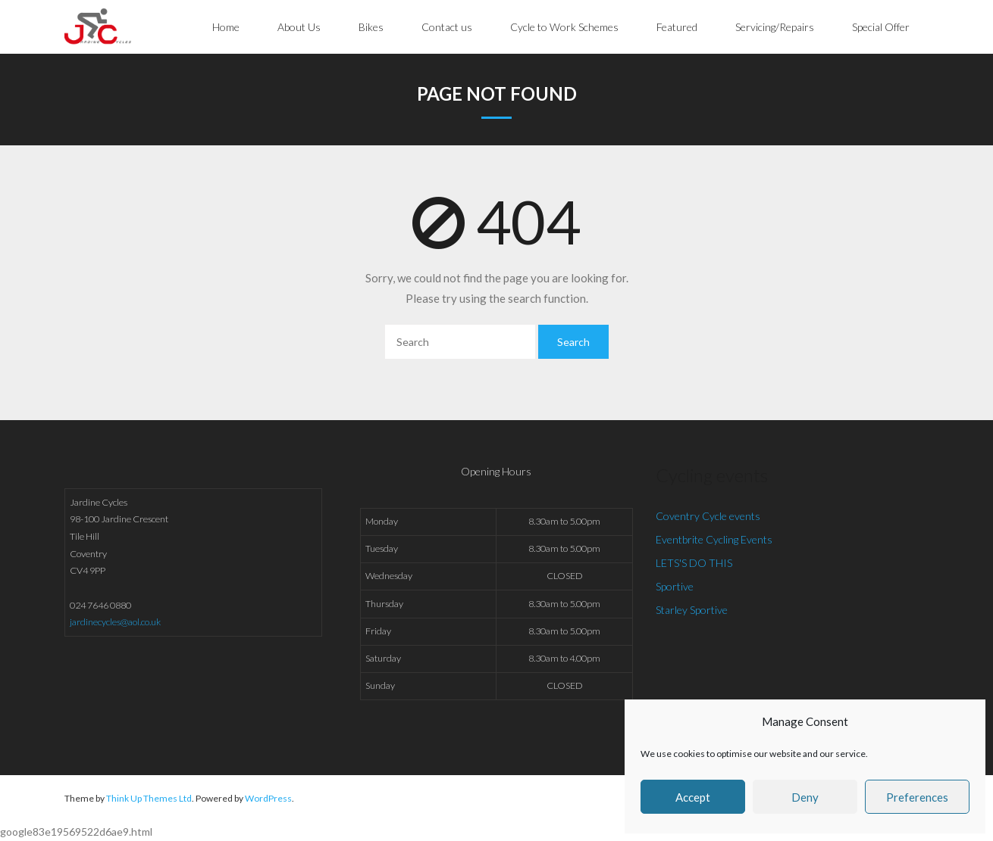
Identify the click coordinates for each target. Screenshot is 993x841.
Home (226, 26)
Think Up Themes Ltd (149, 798)
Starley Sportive (692, 609)
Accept (692, 797)
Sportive (675, 586)
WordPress (268, 798)
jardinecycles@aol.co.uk (115, 622)
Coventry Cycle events (708, 515)
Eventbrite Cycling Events (714, 539)
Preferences (917, 797)
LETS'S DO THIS (694, 562)
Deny (805, 797)
